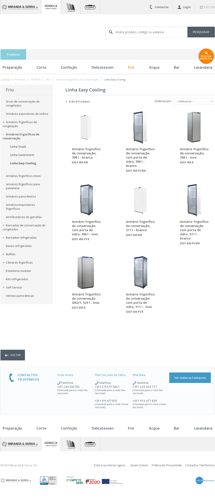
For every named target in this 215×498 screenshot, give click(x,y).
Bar (177, 67)
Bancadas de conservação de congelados (24, 227)
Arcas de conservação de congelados (23, 103)
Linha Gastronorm (22, 155)
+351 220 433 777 (145, 387)
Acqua (154, 67)
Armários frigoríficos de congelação (20, 124)
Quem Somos (139, 465)
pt (201, 7)
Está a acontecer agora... (110, 465)
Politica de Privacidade (167, 465)
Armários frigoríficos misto (23, 176)
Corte (41, 67)
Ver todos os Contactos (190, 378)
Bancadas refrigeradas (20, 237)
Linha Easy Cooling (114, 79)
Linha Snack (18, 147)
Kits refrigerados (17, 279)
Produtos (13, 54)
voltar (13, 355)
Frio (131, 67)
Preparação (12, 67)
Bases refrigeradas (19, 246)
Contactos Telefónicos (200, 465)
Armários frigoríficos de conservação (77, 79)
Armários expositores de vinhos (27, 114)
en (213, 7)
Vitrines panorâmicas (20, 296)
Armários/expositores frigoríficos (20, 207)
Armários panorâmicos (21, 196)
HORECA (35, 79)
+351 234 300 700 (68, 387)
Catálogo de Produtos (13, 79)
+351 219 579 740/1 (107, 387)
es (207, 7)
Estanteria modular (18, 271)
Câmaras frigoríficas (18, 262)
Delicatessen (103, 67)
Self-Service (12, 287)
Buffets (9, 254)
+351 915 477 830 (145, 401)
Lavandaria (203, 428)
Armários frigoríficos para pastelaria (23, 186)
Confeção (69, 67)
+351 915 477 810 (106, 401)
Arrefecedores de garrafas (24, 217)
